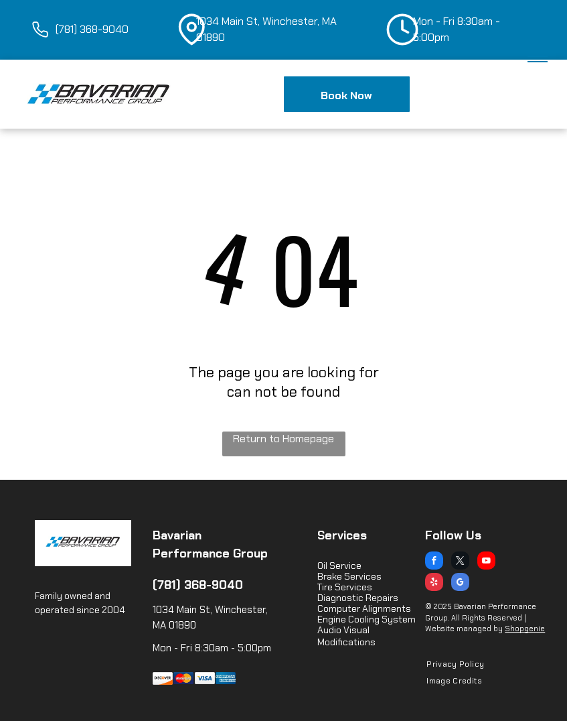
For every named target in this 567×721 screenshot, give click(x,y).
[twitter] (460, 562)
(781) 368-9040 (198, 585)
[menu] (537, 56)
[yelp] (434, 583)
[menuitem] (450, 664)
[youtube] (486, 562)
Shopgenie (525, 628)
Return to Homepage (283, 439)
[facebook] (434, 562)
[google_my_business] (460, 583)
